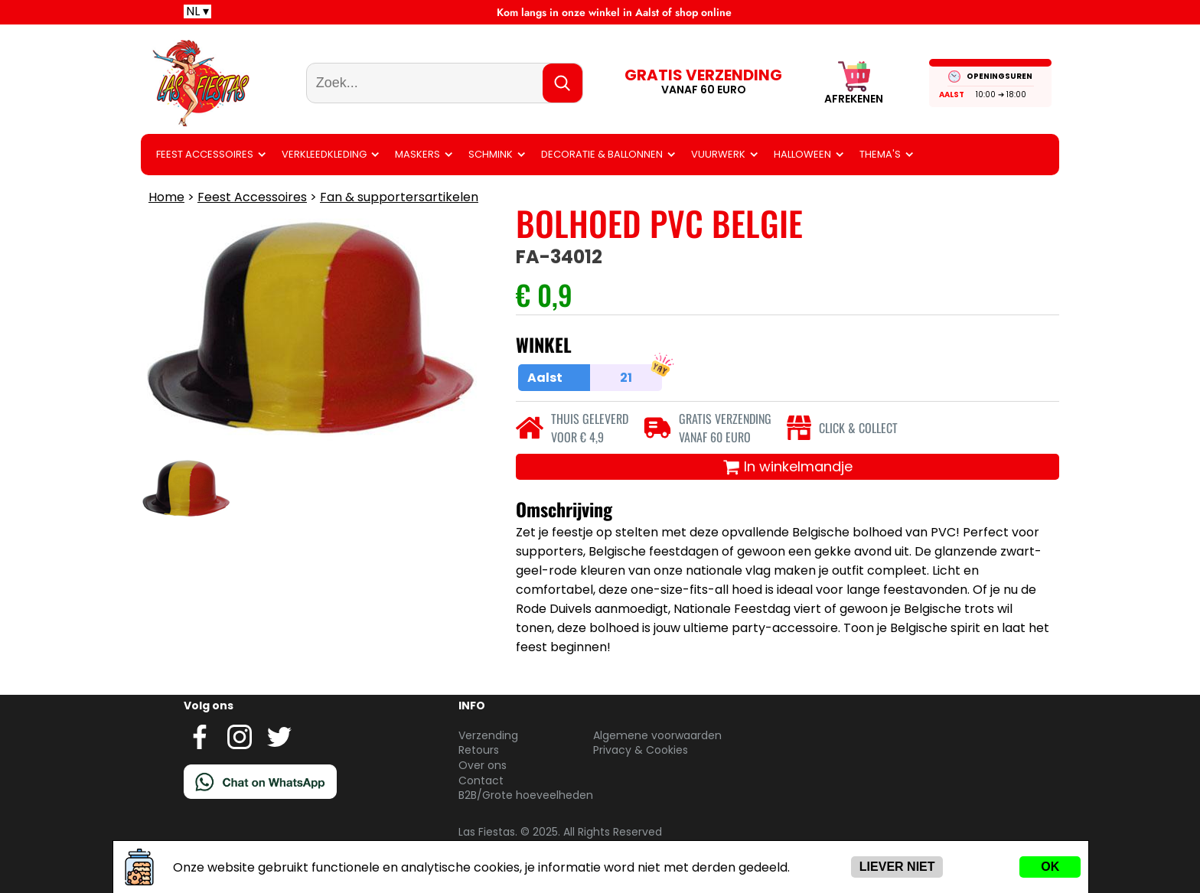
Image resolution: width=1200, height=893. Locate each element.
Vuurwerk (718, 154)
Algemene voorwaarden (657, 735)
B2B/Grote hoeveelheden (525, 795)
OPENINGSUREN (999, 76)
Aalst (951, 94)
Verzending (488, 735)
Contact (481, 780)
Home (166, 197)
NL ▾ (197, 11)
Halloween (802, 154)
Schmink (490, 154)
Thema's (880, 154)
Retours (478, 750)
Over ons (482, 765)
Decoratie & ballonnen (602, 154)
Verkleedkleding (324, 154)
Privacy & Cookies (640, 750)
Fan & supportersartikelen (399, 197)
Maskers (417, 154)
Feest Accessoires (204, 154)
